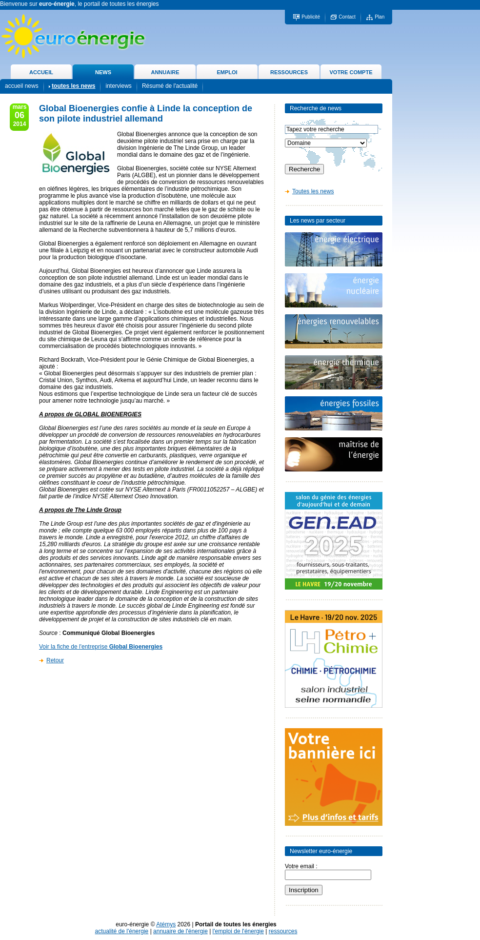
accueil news (22, 85)
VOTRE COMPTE (350, 72)
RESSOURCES (289, 72)
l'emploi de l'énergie (238, 931)
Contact (347, 17)
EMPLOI (227, 72)
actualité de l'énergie (122, 931)
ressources (283, 931)
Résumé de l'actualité (170, 85)
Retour (55, 660)
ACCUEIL (41, 72)
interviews (118, 85)
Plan (379, 17)
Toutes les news (313, 191)
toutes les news (73, 85)
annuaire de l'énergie (180, 931)
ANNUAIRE (165, 72)
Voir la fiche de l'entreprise (100, 646)
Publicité (310, 17)
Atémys (166, 924)
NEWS (103, 72)
